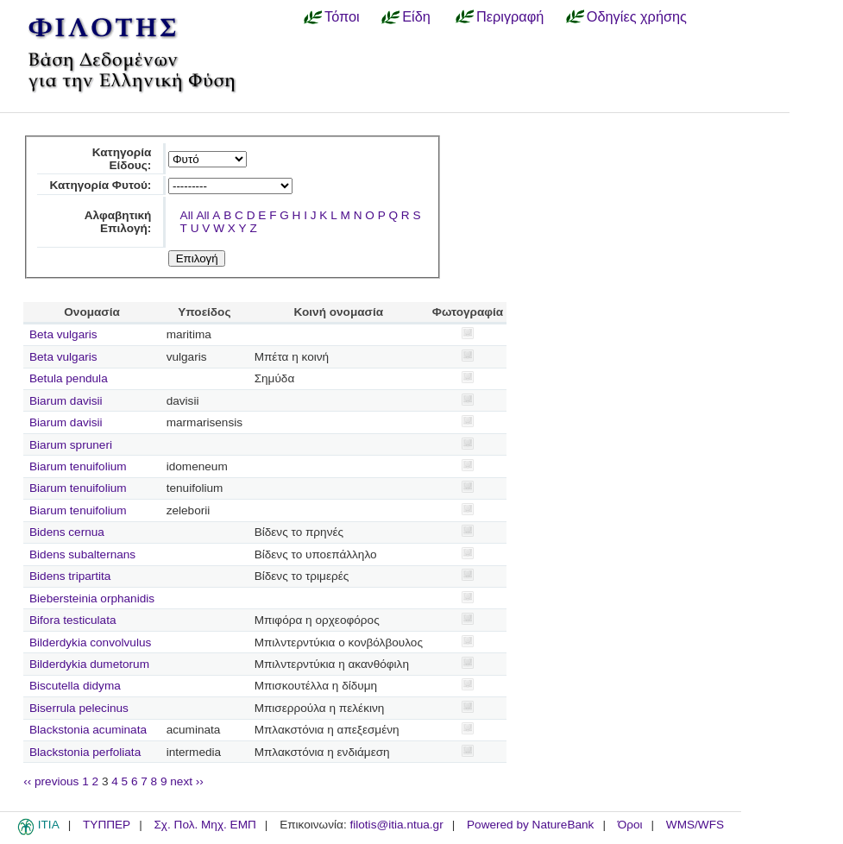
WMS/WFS (695, 824)
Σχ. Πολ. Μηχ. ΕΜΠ (204, 824)
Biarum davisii (66, 400)
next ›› (187, 781)
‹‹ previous (51, 781)
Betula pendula (68, 378)
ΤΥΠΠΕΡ (106, 824)
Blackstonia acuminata (88, 729)
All (186, 215)
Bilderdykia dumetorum (89, 664)
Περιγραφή (510, 16)
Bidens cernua (66, 532)
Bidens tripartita (69, 576)
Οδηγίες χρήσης (637, 16)
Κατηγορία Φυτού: (100, 185)
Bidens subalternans (82, 554)
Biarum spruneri (70, 444)
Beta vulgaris (63, 334)
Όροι (630, 824)
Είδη (416, 16)
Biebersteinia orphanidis (91, 598)
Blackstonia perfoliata (85, 752)
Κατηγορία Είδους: (122, 159)
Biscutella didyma (75, 685)
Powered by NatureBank (530, 824)
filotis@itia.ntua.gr (396, 824)
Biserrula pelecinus (79, 708)
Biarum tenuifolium (78, 466)
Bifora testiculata (72, 620)
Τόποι (342, 16)
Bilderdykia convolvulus (90, 642)
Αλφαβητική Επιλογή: (118, 222)
